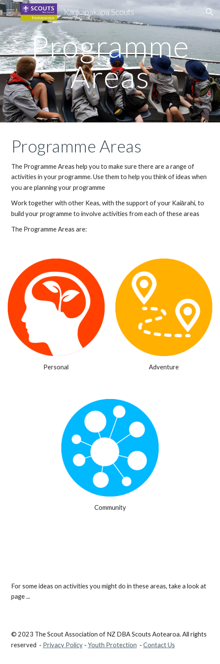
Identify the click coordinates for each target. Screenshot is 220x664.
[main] (110, 61)
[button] (10, 12)
